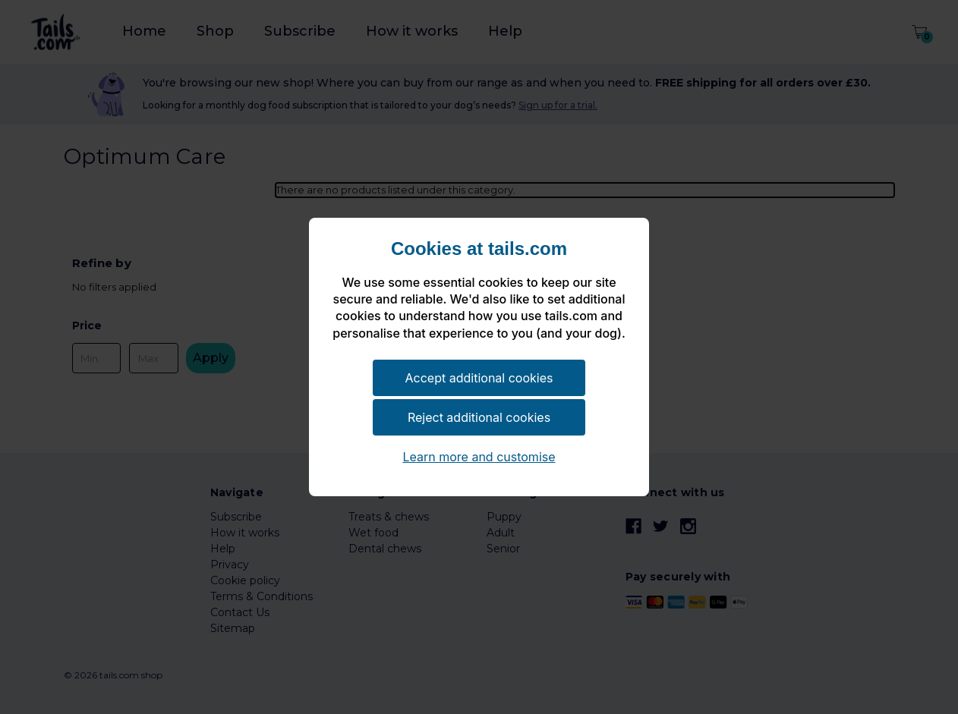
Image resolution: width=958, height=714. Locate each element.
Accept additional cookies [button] (479, 377)
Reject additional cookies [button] (479, 417)
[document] (479, 298)
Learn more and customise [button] (478, 456)
